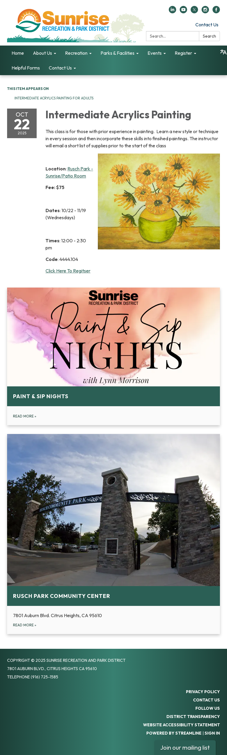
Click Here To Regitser (68, 271)
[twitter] (194, 11)
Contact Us (206, 25)
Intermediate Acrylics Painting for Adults (53, 98)
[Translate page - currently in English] (223, 52)
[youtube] (183, 11)
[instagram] (205, 11)
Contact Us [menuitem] (60, 68)
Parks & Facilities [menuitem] (117, 53)
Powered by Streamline (174, 733)
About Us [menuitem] (42, 53)
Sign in (212, 733)
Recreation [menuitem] (76, 53)
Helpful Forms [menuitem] (26, 68)
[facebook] (216, 11)
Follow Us (207, 708)
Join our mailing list (185, 747)
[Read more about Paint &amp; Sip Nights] (113, 356)
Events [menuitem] (154, 53)
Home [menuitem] (18, 53)
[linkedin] (172, 11)
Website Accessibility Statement (181, 724)
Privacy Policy (203, 691)
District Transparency (193, 716)
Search (209, 36)
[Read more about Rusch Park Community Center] (113, 534)
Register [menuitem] (183, 53)
